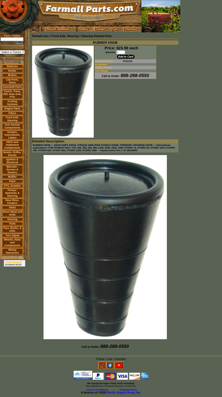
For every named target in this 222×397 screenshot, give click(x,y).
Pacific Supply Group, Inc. (124, 392)
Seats (12, 207)
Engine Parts (12, 108)
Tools (12, 223)
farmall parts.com (14, 269)
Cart (115, 28)
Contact (100, 28)
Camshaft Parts (12, 86)
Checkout (130, 28)
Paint (12, 181)
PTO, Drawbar (12, 185)
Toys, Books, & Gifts (12, 229)
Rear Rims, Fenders (12, 201)
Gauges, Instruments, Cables (12, 135)
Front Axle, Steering (12, 119)
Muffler (12, 176)
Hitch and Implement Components (12, 145)
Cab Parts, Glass (12, 81)
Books (12, 70)
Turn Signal (12, 235)
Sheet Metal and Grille (12, 213)
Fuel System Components (12, 126)
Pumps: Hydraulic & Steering (12, 193)
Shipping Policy (128, 389)
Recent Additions (58, 28)
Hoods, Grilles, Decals (12, 153)
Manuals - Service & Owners (12, 169)
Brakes (12, 75)
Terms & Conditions (97, 389)
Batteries (12, 66)
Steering (12, 219)
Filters (12, 113)
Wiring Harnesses (12, 251)
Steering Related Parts (97, 36)
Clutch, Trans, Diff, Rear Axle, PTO (12, 94)
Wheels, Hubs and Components (12, 242)
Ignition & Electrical (12, 161)
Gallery (84, 28)
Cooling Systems (12, 103)
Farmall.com (40, 36)
